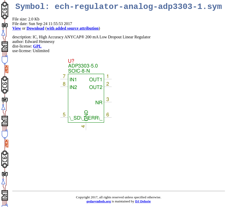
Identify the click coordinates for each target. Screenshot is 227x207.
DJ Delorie (143, 201)
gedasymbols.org (99, 201)
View (16, 28)
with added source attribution (73, 28)
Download (35, 28)
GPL (37, 46)
